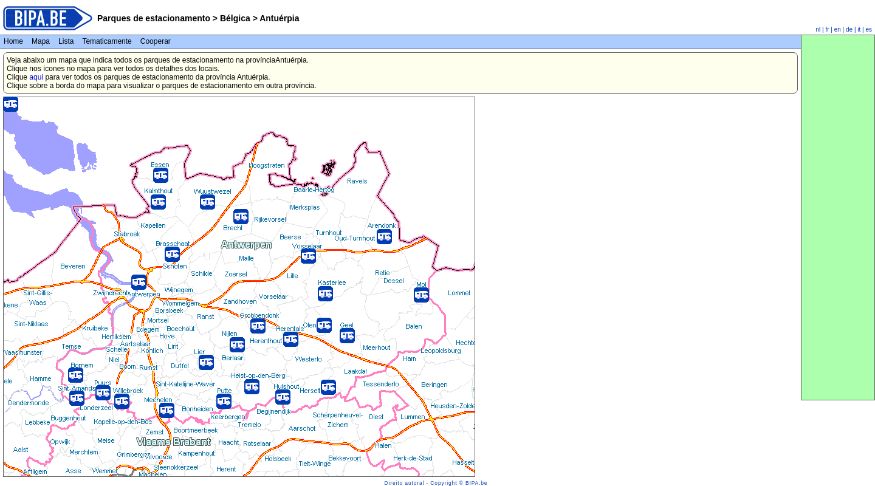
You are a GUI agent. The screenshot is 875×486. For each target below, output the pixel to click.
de (849, 29)
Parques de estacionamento (153, 18)
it (858, 29)
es (868, 29)
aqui (36, 77)
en (837, 29)
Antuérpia (279, 18)
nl (818, 29)
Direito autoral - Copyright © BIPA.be (436, 483)
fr (827, 29)
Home (13, 41)
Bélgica (235, 18)
